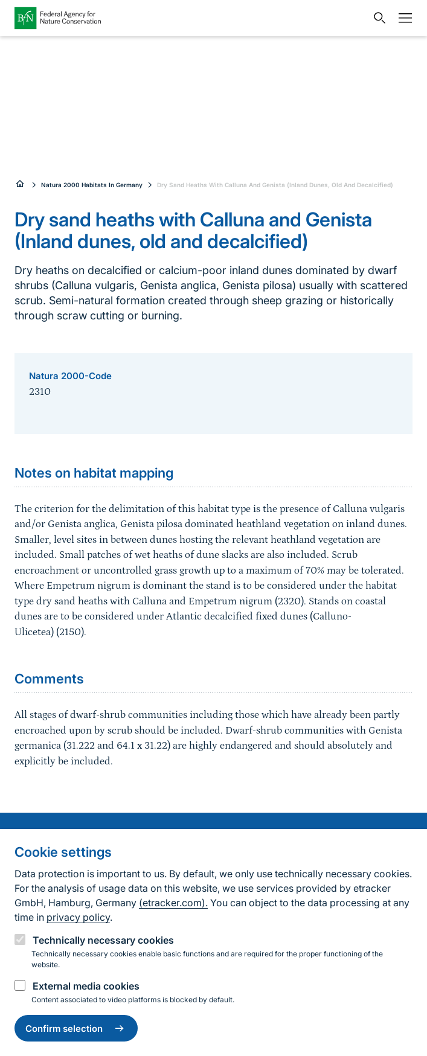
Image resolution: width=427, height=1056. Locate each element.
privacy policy (78, 917)
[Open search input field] (377, 18)
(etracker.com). (173, 903)
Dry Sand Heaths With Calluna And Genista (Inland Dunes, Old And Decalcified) (275, 184)
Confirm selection (76, 1028)
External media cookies (86, 986)
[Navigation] (402, 18)
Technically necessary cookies (103, 940)
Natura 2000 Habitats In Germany (92, 184)
